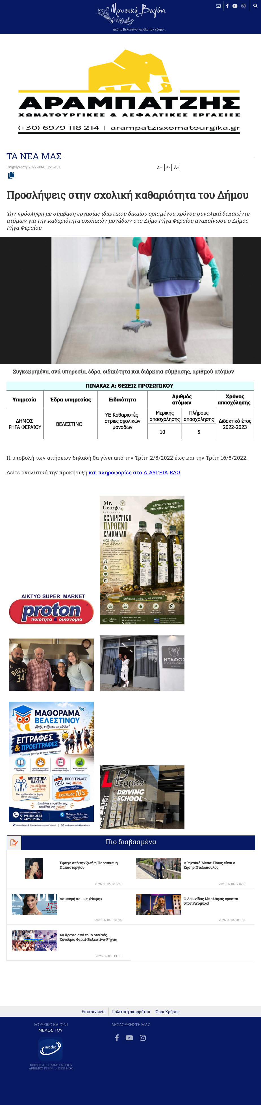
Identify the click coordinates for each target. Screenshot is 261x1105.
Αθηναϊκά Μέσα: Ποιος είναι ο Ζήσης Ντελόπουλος (209, 865)
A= (176, 167)
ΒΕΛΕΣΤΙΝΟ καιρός (22, 21)
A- (168, 167)
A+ (159, 167)
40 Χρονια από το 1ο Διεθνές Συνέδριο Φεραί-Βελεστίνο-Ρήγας (88, 937)
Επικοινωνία (94, 1011)
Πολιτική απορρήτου (131, 1011)
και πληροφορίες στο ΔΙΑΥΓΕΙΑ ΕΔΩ (134, 472)
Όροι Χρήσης (167, 1011)
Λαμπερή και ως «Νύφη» (81, 898)
